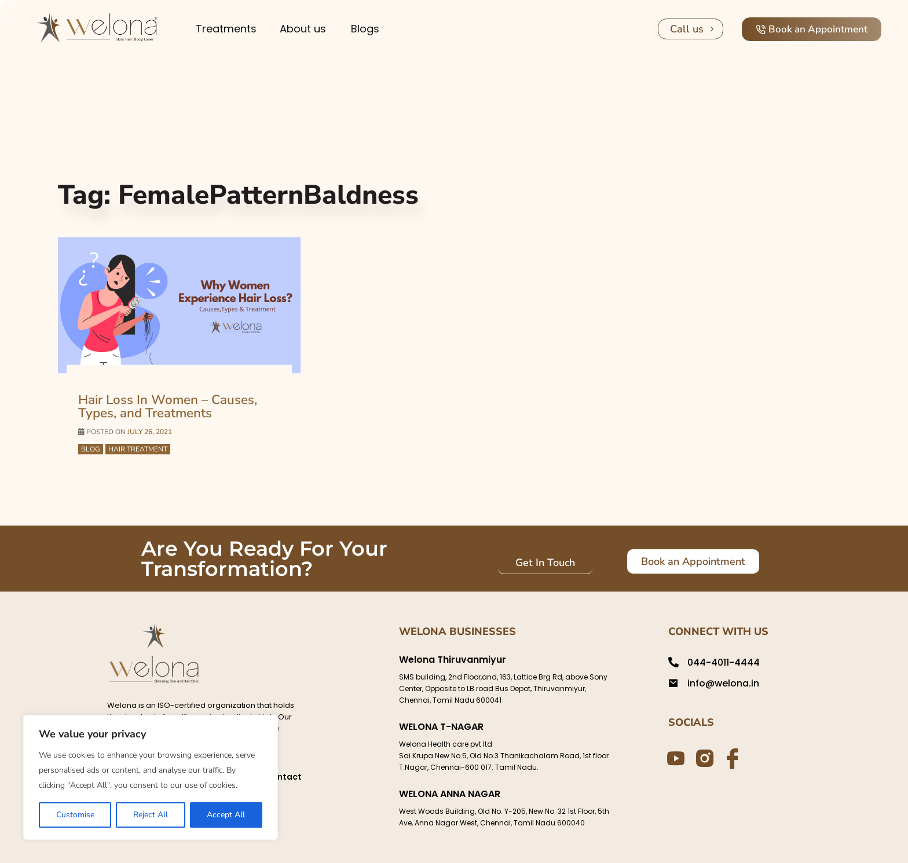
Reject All (150, 814)
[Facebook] (730, 757)
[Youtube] (674, 757)
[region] (150, 777)
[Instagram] (702, 757)
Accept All (226, 814)
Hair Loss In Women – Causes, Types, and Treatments (166, 406)
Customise (75, 814)
